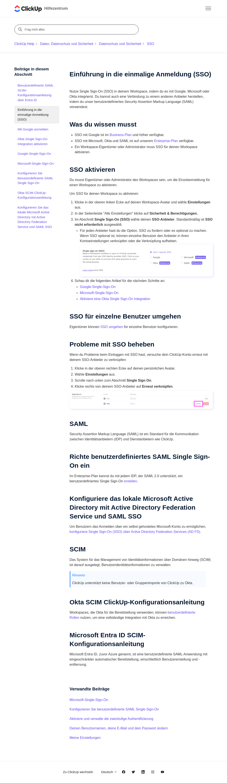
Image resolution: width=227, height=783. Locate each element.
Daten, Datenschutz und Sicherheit (66, 44)
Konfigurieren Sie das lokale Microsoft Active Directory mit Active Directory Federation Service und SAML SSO (35, 217)
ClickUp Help (24, 44)
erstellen (130, 481)
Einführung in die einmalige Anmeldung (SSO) (33, 114)
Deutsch (109, 772)
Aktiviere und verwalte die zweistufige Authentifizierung (111, 719)
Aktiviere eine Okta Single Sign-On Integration (115, 299)
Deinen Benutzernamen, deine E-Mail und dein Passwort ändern (119, 728)
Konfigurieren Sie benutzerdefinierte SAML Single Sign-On (114, 709)
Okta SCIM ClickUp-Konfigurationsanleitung (35, 195)
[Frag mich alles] (77, 29)
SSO (150, 44)
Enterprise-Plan (166, 141)
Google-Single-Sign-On (98, 287)
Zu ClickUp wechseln (78, 772)
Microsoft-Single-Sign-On (99, 293)
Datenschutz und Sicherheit (120, 44)
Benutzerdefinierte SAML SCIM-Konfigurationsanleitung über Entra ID (35, 93)
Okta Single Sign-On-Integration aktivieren (33, 141)
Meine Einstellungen (85, 738)
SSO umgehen (111, 327)
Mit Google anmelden (33, 129)
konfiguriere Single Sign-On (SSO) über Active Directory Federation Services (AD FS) (135, 532)
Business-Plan (121, 135)
